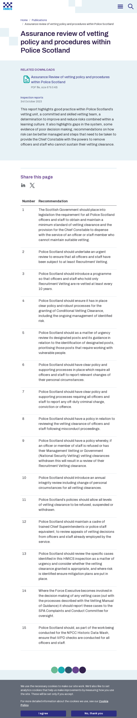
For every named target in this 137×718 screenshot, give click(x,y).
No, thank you (94, 713)
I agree (43, 713)
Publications (39, 20)
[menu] (120, 6)
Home (24, 20)
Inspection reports (32, 97)
